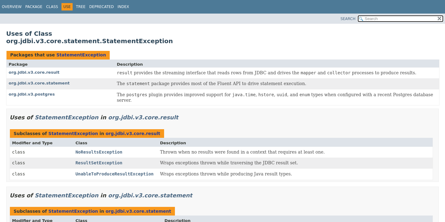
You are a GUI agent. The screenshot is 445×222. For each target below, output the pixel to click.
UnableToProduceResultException (114, 173)
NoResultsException (98, 152)
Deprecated (101, 7)
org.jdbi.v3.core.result (34, 72)
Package (33, 7)
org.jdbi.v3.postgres (32, 94)
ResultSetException (98, 162)
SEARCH (348, 19)
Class (52, 7)
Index (123, 7)
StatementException (81, 54)
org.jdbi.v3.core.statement (39, 83)
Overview (12, 7)
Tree (81, 7)
